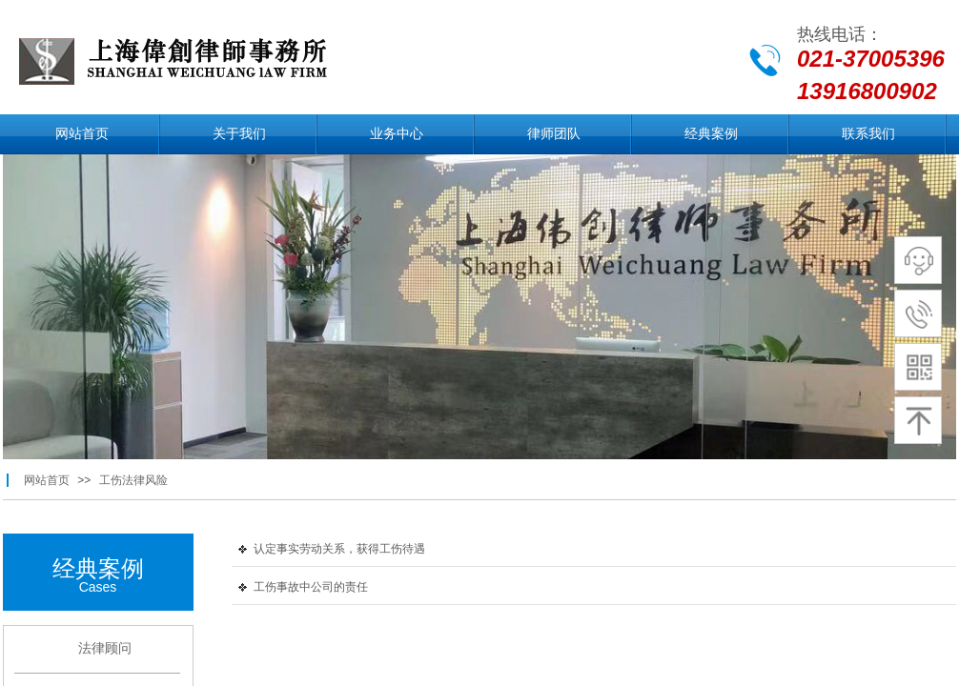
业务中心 (396, 134)
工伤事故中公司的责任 (311, 587)
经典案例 (711, 134)
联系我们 (868, 134)
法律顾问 (105, 648)
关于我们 (239, 134)
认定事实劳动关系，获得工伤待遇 (339, 548)
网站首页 (82, 134)
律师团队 (554, 134)
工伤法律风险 (133, 480)
